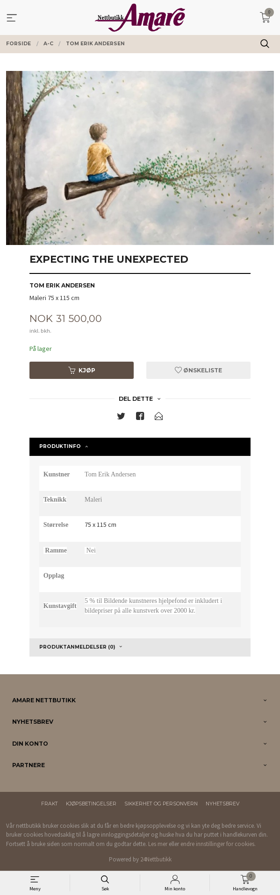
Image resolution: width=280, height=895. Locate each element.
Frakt (49, 804)
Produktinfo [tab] (60, 446)
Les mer (157, 844)
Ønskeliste (198, 370)
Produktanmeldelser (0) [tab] (77, 647)
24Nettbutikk (156, 859)
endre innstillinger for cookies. (218, 844)
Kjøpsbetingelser (91, 804)
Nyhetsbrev (222, 804)
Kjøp (81, 370)
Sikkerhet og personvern (161, 804)
